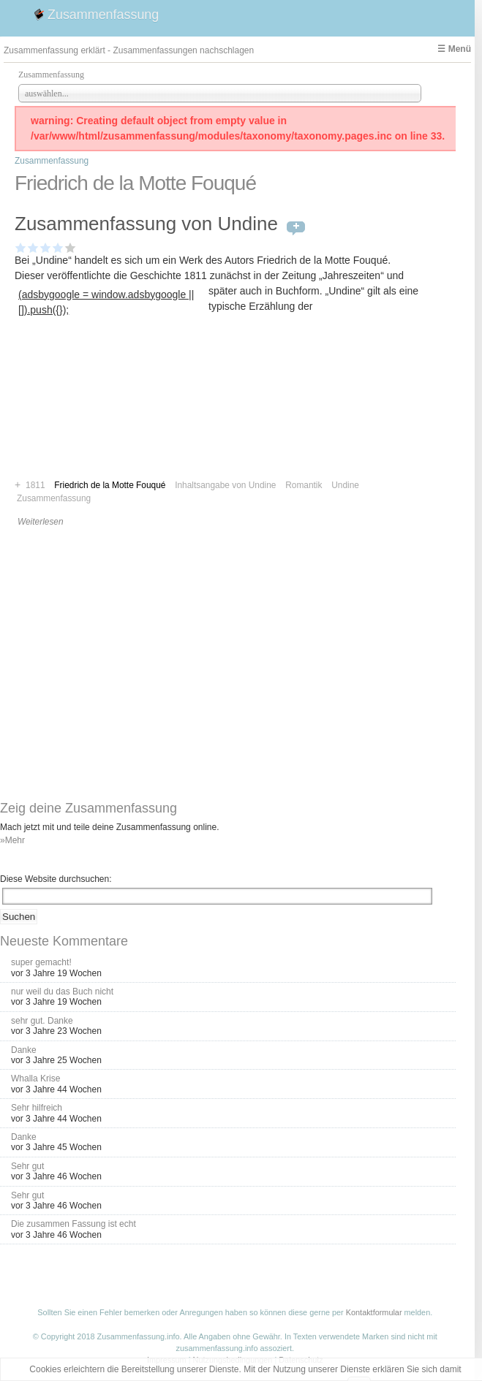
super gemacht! (41, 962)
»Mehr (12, 840)
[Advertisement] (111, 411)
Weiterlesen (41, 522)
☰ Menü (454, 49)
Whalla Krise (35, 1078)
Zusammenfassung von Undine (146, 224)
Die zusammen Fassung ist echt (73, 1224)
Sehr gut (27, 1166)
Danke (24, 1050)
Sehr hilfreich (36, 1108)
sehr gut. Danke (42, 1021)
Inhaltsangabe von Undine (225, 485)
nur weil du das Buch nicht (62, 991)
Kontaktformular (374, 1312)
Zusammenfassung (103, 14)
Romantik (303, 485)
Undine (345, 485)
